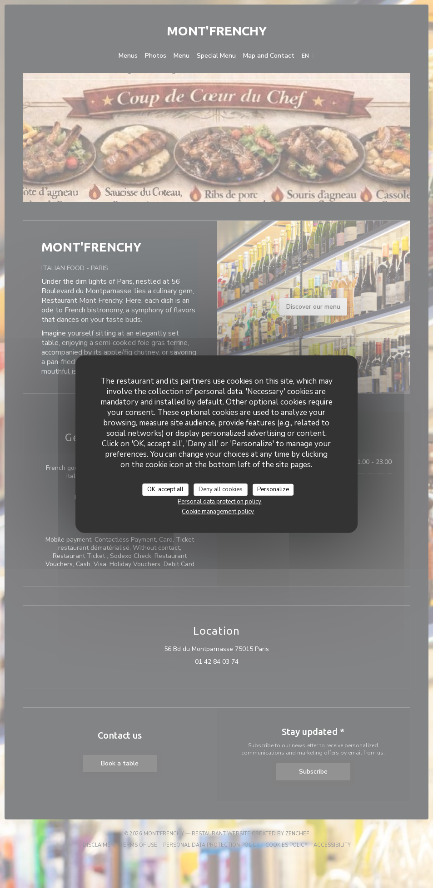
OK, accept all (165, 489)
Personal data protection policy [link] (219, 501)
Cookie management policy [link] (218, 511)
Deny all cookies (221, 489)
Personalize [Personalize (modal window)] (273, 489)
